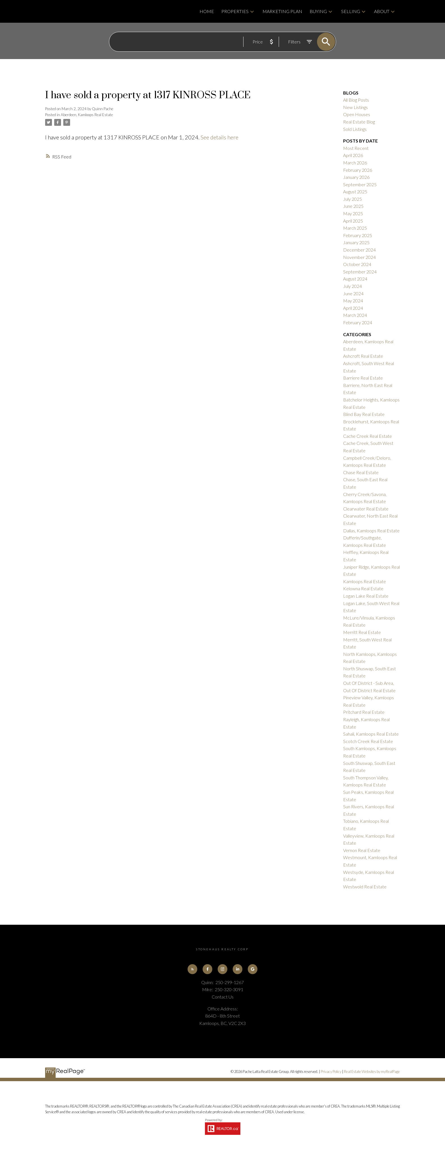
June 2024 (353, 293)
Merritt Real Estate (362, 632)
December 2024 (359, 249)
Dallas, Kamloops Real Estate (371, 530)
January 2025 (356, 242)
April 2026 (353, 155)
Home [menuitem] (207, 11)
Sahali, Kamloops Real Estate (371, 733)
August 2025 (355, 191)
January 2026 (356, 177)
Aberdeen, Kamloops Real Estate (87, 114)
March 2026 (355, 162)
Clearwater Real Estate (366, 508)
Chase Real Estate (361, 472)
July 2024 (352, 286)
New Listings (355, 107)
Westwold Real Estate (365, 886)
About (381, 11)
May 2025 (353, 213)
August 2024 (355, 278)
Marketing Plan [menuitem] (282, 11)
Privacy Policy (331, 1072)
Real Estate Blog (359, 121)
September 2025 (360, 184)
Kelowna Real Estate (363, 588)
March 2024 (355, 315)
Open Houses (356, 114)
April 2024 (353, 308)
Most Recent (356, 148)
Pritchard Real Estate (364, 712)
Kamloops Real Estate (364, 581)
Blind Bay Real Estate (364, 414)
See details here (219, 137)
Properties (235, 11)
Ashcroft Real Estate (363, 356)
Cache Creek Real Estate (367, 436)
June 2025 (353, 206)
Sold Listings (355, 129)
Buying (318, 11)
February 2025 (357, 235)
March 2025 (355, 228)
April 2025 (353, 220)
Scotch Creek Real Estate (368, 741)
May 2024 (353, 300)
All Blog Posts (356, 99)
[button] (192, 969)
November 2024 (359, 257)
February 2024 (357, 322)
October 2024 (357, 264)
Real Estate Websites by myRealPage (372, 1072)
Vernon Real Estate (361, 850)
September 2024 (360, 271)
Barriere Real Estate (363, 377)
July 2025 (352, 199)
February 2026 (357, 170)
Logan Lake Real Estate (366, 596)
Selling (350, 11)
